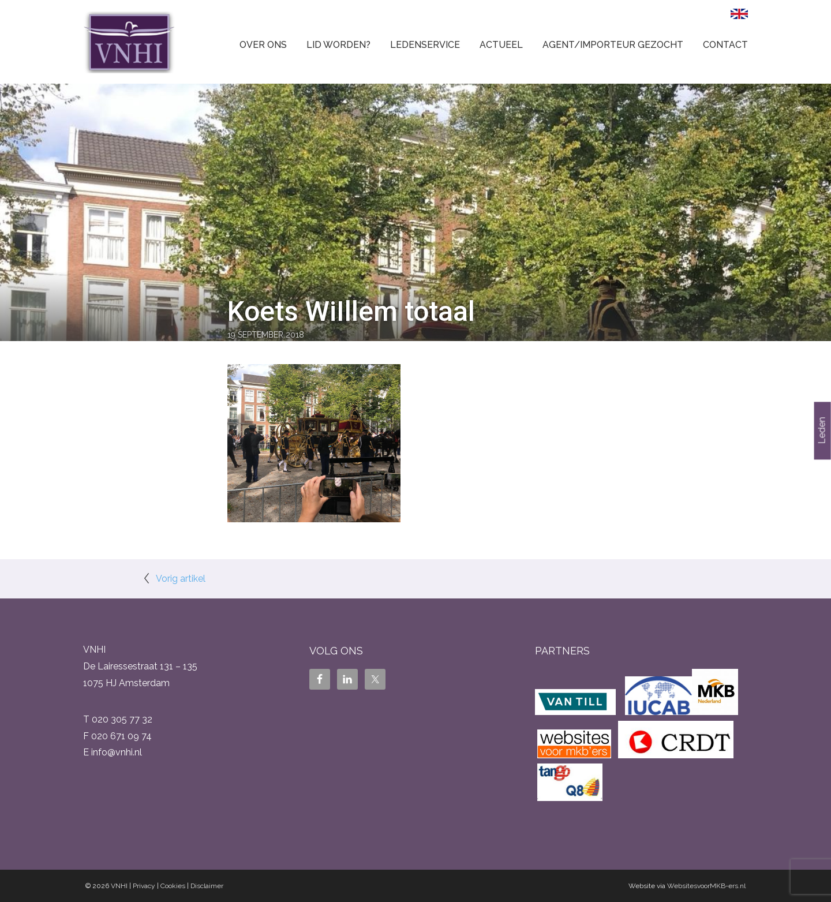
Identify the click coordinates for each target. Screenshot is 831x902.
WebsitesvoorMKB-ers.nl (706, 886)
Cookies (172, 886)
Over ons (263, 44)
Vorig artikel (180, 578)
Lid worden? (338, 44)
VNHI (119, 886)
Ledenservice (425, 44)
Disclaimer (206, 886)
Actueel (501, 44)
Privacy (144, 886)
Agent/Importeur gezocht (612, 44)
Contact (725, 44)
